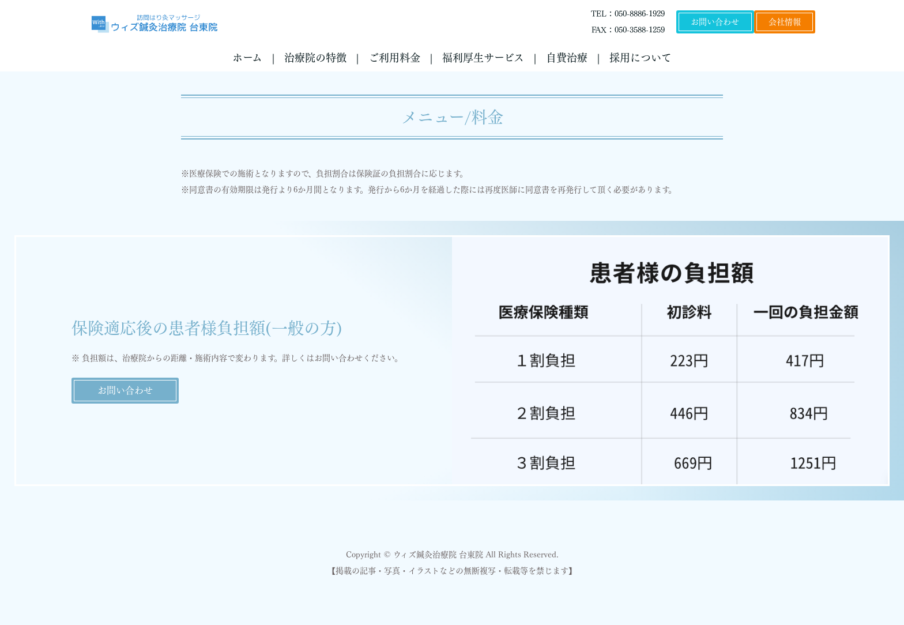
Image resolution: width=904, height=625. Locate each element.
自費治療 (566, 57)
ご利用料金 (394, 57)
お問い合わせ (715, 22)
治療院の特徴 (315, 57)
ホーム (247, 57)
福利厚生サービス (483, 57)
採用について (640, 57)
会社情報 (785, 22)
